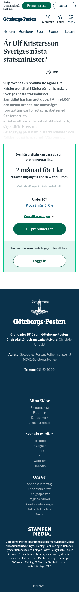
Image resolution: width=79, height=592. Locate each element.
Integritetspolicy (39, 509)
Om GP (39, 514)
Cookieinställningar (39, 504)
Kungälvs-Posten (17, 554)
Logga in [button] (64, 6)
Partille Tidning (46, 558)
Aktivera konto (39, 423)
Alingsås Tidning (35, 546)
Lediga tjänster (39, 494)
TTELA (38, 562)
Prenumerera (40, 408)
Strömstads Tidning (22, 562)
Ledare (70, 32)
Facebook (39, 441)
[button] (71, 19)
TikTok (39, 451)
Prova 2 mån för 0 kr (39, 205)
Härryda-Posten (41, 550)
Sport (41, 32)
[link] (19, 19)
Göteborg (26, 32)
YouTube (39, 461)
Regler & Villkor (39, 499)
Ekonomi (54, 32)
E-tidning (39, 413)
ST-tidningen (63, 558)
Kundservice (39, 418)
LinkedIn (39, 466)
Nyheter (9, 32)
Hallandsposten (23, 550)
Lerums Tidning (35, 554)
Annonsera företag (39, 484)
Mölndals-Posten (27, 558)
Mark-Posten (52, 554)
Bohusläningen (54, 546)
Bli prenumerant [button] (39, 229)
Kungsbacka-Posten (62, 550)
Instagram (39, 446)
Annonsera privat (39, 489)
